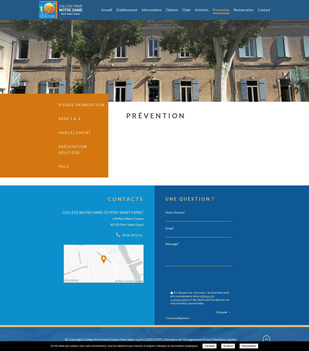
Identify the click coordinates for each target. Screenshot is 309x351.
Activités (202, 10)
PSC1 (63, 166)
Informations (151, 10)
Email (169, 228)
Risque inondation (81, 105)
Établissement (127, 10)
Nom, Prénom (175, 212)
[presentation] (201, 279)
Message (172, 244)
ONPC (158, 339)
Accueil (106, 10)
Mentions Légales (225, 339)
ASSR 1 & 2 (69, 118)
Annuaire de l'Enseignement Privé (187, 339)
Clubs (186, 10)
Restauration (243, 10)
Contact (264, 10)
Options (172, 10)
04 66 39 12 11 (132, 235)
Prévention (221, 10)
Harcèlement (75, 132)
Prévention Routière (72, 149)
